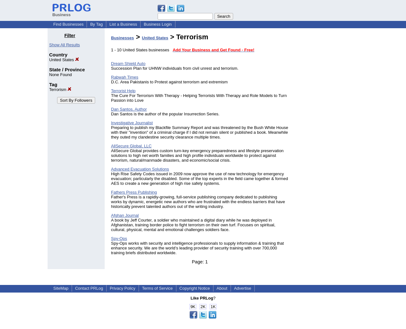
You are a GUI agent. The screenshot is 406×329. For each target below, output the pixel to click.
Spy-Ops (119, 238)
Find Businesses (68, 24)
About (222, 288)
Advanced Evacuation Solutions (140, 169)
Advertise (242, 288)
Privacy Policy (122, 288)
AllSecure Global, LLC (131, 146)
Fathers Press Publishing (134, 192)
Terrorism (60, 89)
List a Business (123, 24)
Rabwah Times (124, 77)
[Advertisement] (326, 128)
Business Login (158, 24)
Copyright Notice (195, 288)
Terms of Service (157, 288)
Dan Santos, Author (129, 109)
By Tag (96, 24)
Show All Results (64, 44)
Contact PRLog (89, 288)
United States (64, 59)
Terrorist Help (123, 90)
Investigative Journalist (132, 122)
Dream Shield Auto (128, 63)
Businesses (122, 37)
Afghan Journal (125, 215)
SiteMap (61, 288)
